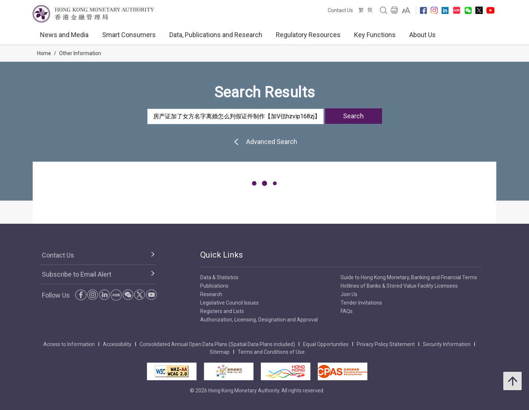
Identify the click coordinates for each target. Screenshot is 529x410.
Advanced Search (264, 141)
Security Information (447, 344)
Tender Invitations (361, 303)
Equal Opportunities (326, 344)
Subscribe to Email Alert (76, 274)
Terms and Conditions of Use (271, 352)
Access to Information (69, 344)
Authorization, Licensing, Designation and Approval (259, 320)
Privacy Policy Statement (386, 344)
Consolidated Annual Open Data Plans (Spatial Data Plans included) (217, 344)
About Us (422, 35)
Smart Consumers (129, 35)
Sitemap (220, 352)
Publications (214, 286)
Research (211, 294)
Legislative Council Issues (229, 303)
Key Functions (375, 35)
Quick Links (221, 254)
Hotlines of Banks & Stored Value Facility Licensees (399, 286)
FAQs (347, 311)
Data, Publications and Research (215, 35)
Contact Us (340, 10)
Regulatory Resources (308, 35)
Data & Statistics (219, 277)
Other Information (80, 53)
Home (44, 53)
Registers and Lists (222, 311)
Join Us (349, 294)
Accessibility (117, 344)
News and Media (64, 35)
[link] (406, 10)
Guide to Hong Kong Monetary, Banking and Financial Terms (409, 277)
